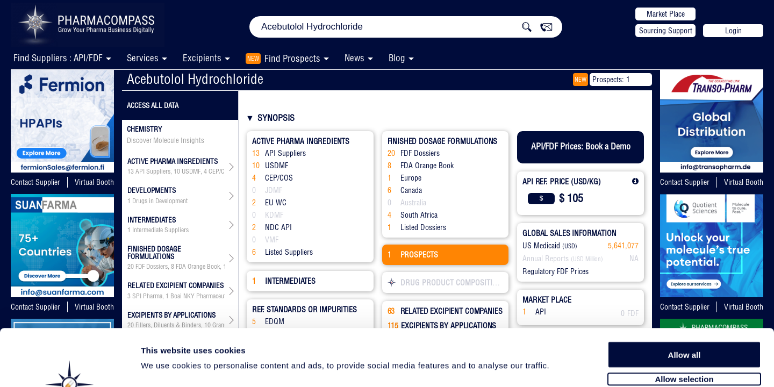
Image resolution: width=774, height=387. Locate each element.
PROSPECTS (413, 255)
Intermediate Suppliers (160, 230)
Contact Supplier (35, 182)
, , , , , (176, 266)
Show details (564, 366)
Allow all (684, 297)
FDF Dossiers (151, 266)
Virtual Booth (94, 182)
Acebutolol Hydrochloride (195, 78)
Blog (397, 57)
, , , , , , (176, 171)
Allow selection (684, 321)
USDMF (191, 171)
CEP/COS (220, 171)
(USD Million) (587, 259)
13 (130, 171)
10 (177, 171)
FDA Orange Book (198, 266)
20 (130, 266)
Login (733, 30)
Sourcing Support (665, 30)
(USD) (569, 246)
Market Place (666, 14)
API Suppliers (152, 171)
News (354, 57)
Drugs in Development (160, 201)
